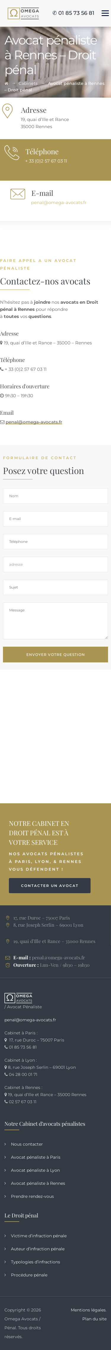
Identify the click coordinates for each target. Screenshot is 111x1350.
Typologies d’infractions (35, 1262)
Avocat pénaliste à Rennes (38, 1183)
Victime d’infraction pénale (39, 1235)
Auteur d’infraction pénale (38, 1249)
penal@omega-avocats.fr (58, 202)
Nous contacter (27, 1144)
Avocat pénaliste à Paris (35, 1157)
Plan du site (94, 1319)
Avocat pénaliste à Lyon (35, 1170)
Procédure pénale (29, 1275)
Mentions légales (88, 1310)
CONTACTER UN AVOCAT (49, 885)
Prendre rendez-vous (32, 1196)
